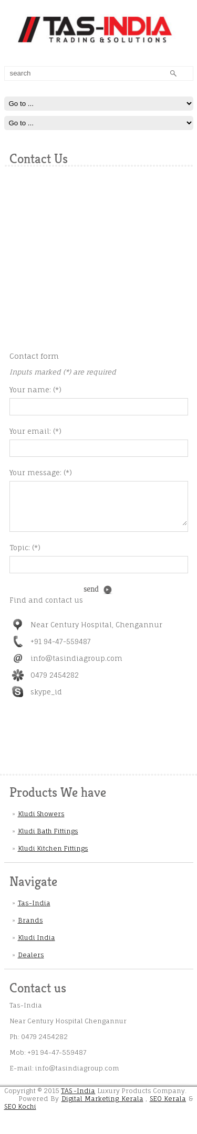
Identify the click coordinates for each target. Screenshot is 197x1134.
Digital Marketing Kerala (102, 1106)
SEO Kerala (168, 1106)
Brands (30, 928)
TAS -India (78, 1099)
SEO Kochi (20, 1114)
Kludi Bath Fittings (48, 839)
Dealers (31, 963)
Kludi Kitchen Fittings (53, 856)
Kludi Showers (41, 822)
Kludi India (36, 945)
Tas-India (34, 911)
